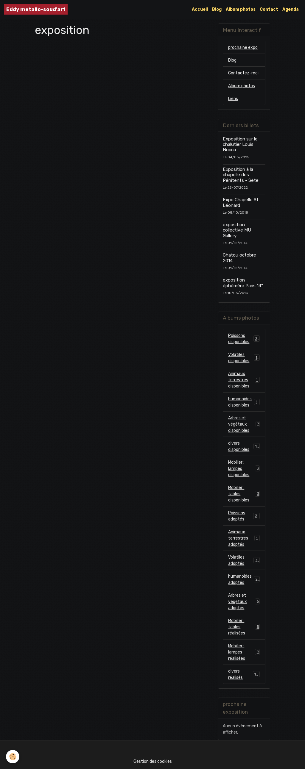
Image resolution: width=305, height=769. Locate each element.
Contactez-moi (243, 73)
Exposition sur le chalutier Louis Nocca (240, 144)
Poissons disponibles (244, 338)
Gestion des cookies (152, 761)
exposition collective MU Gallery (237, 230)
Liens (233, 98)
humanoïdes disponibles (244, 402)
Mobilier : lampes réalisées (244, 652)
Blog (217, 9)
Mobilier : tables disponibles (244, 494)
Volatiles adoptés (244, 560)
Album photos (241, 9)
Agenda (290, 9)
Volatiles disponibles (244, 357)
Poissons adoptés (244, 516)
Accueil (200, 9)
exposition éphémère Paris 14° (243, 282)
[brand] (36, 9)
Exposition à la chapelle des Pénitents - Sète (241, 175)
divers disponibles (244, 446)
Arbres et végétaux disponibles (244, 424)
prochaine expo (243, 47)
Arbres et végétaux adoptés (244, 601)
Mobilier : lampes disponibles (244, 468)
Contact (269, 9)
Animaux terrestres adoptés (244, 538)
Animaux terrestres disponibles (244, 380)
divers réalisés (244, 674)
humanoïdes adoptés (244, 579)
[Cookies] (12, 756)
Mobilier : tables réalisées (244, 627)
